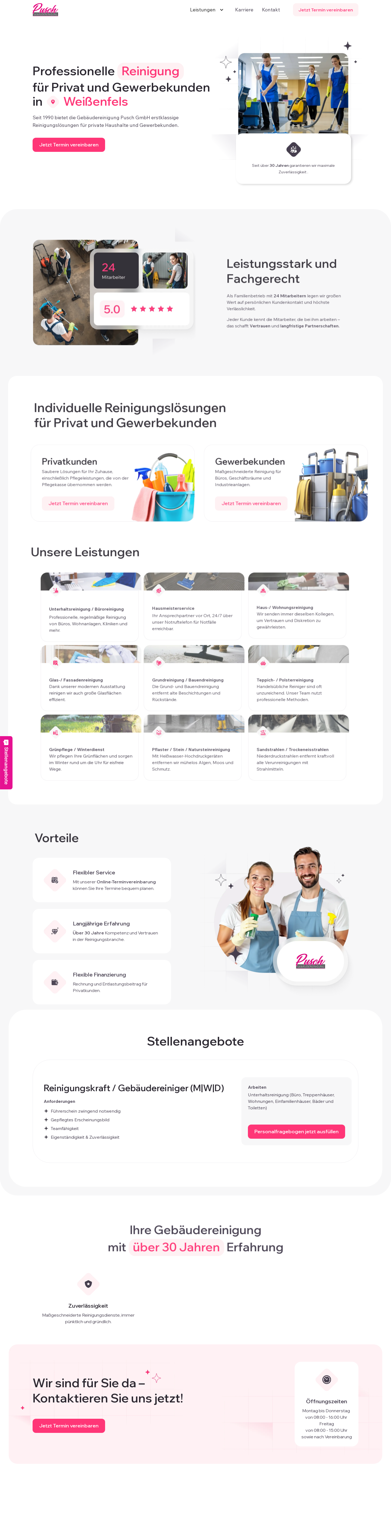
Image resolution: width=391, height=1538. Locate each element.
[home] (45, 9)
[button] (205, 10)
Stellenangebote (6, 762)
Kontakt (271, 10)
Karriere (244, 10)
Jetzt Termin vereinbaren (325, 9)
